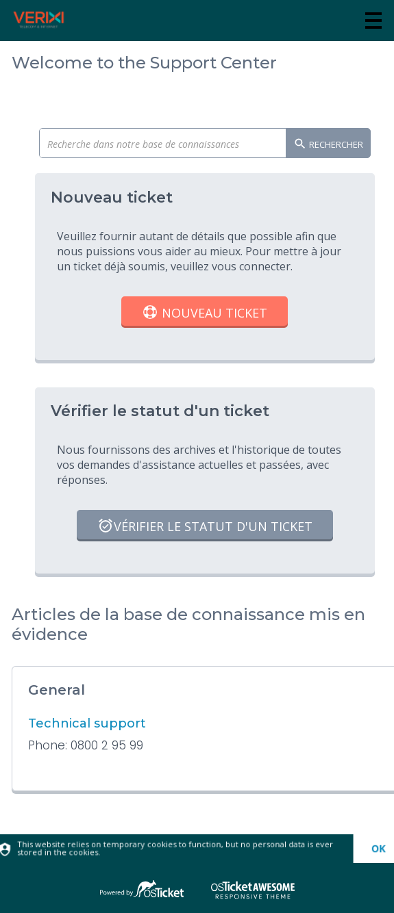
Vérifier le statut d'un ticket (204, 527)
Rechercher (328, 145)
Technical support (87, 723)
